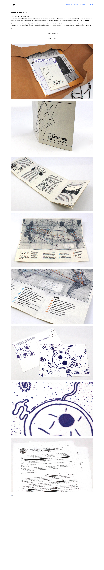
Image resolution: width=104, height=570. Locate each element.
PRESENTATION (52, 38)
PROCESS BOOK (52, 33)
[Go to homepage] (13, 5)
